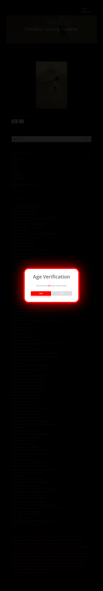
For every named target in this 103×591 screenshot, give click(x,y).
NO (62, 293)
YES (41, 293)
